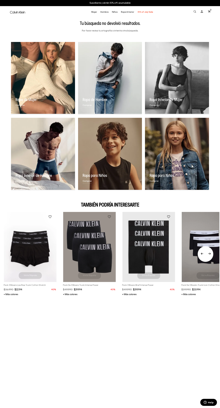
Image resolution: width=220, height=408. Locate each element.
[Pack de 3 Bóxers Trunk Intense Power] (89, 254)
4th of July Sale (145, 12)
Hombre (104, 12)
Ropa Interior (127, 12)
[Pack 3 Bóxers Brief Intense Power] (148, 254)
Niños (115, 12)
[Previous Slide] (205, 254)
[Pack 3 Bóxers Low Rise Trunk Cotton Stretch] (30, 254)
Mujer (94, 12)
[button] (195, 12)
